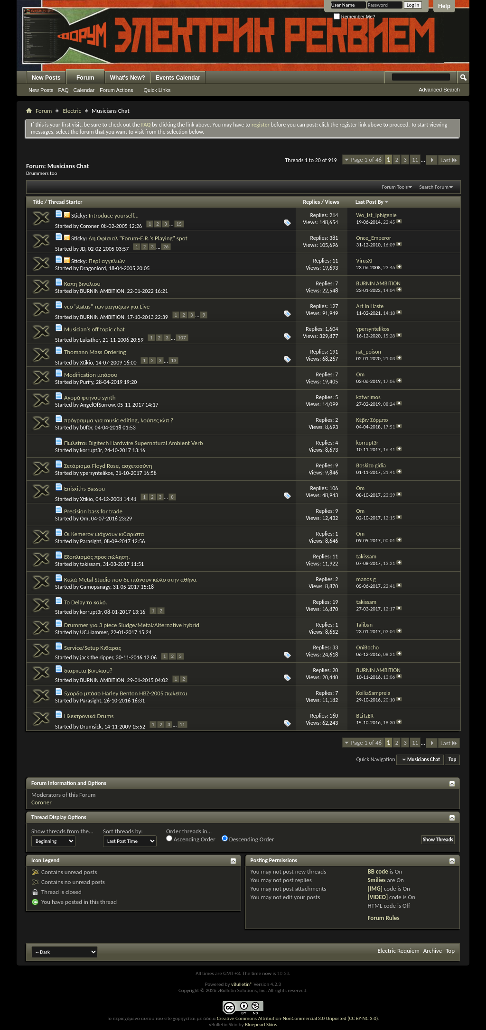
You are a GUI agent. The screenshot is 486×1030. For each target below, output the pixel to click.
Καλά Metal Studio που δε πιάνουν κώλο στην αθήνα (130, 579)
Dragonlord (93, 268)
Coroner (89, 226)
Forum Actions (116, 90)
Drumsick (91, 726)
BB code (377, 871)
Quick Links (157, 90)
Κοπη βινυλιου (82, 283)
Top (452, 760)
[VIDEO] (377, 897)
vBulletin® (241, 984)
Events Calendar (178, 77)
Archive (432, 950)
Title (38, 202)
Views (332, 202)
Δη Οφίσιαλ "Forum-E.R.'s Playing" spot (138, 238)
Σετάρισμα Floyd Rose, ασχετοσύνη (108, 465)
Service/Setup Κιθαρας (92, 647)
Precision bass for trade (93, 511)
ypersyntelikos (96, 473)
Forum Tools (395, 187)
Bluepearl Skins (261, 1024)
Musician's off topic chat (94, 329)
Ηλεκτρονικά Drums (88, 716)
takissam (90, 564)
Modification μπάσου (90, 374)
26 (165, 247)
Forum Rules (383, 917)
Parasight (91, 541)
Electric (72, 110)
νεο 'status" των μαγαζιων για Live (107, 306)
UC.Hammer (94, 632)
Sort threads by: (123, 831)
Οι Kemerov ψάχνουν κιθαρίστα (104, 534)
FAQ (63, 90)
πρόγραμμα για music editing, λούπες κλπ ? (118, 420)
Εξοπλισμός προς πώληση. (97, 556)
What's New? (127, 77)
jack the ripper (96, 657)
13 (173, 360)
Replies (311, 202)
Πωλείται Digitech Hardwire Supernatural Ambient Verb (133, 443)
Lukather (90, 340)
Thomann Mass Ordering (95, 351)
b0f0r (86, 427)
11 (415, 159)
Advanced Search (439, 89)
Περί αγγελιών (107, 260)
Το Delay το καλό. (85, 602)
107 (182, 338)
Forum (85, 77)
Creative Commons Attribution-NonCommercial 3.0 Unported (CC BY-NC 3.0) (297, 1018)
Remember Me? (354, 16)
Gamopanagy (95, 586)
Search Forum (434, 187)
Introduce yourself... (114, 215)
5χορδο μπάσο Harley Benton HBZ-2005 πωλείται (125, 693)
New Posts (46, 77)
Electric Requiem (398, 950)
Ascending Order (190, 839)
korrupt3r (91, 450)
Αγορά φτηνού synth (90, 397)
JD (82, 249)
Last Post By (372, 202)
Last (449, 160)
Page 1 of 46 (366, 159)
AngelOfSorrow (97, 404)
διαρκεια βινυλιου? (88, 670)
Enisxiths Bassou (84, 488)
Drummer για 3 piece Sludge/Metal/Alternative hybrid (131, 625)
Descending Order (248, 839)
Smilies (376, 880)
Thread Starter (65, 202)
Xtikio (86, 362)
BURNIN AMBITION (102, 291)
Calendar (84, 90)
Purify (86, 382)
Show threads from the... (62, 831)
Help (444, 6)
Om (84, 518)
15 (179, 224)
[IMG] (375, 888)
